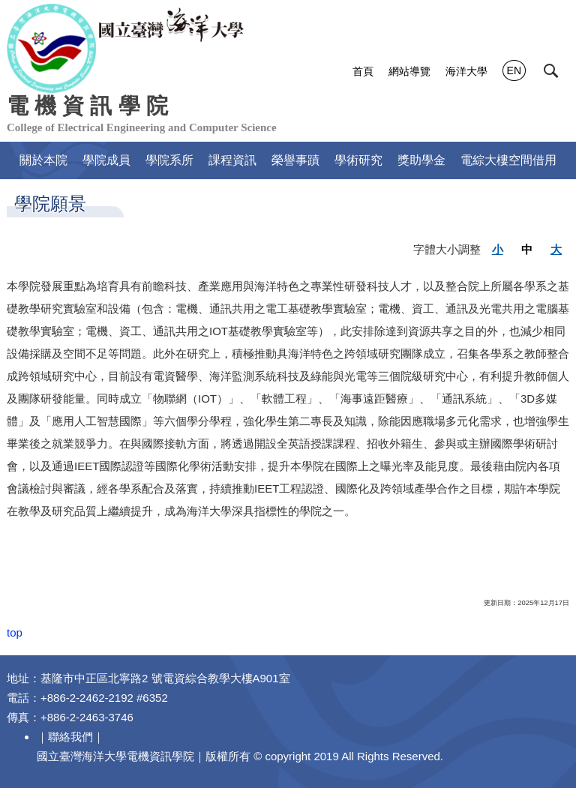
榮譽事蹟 (296, 160)
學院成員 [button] (106, 160)
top (14, 632)
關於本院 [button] (44, 160)
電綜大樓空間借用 (508, 160)
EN (514, 70)
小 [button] (497, 249)
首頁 (363, 71)
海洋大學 (467, 71)
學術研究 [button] (358, 160)
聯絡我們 (70, 736)
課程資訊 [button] (232, 160)
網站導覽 (409, 71)
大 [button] (556, 249)
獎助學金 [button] (422, 160)
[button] (551, 71)
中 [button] (526, 249)
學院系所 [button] (170, 160)
